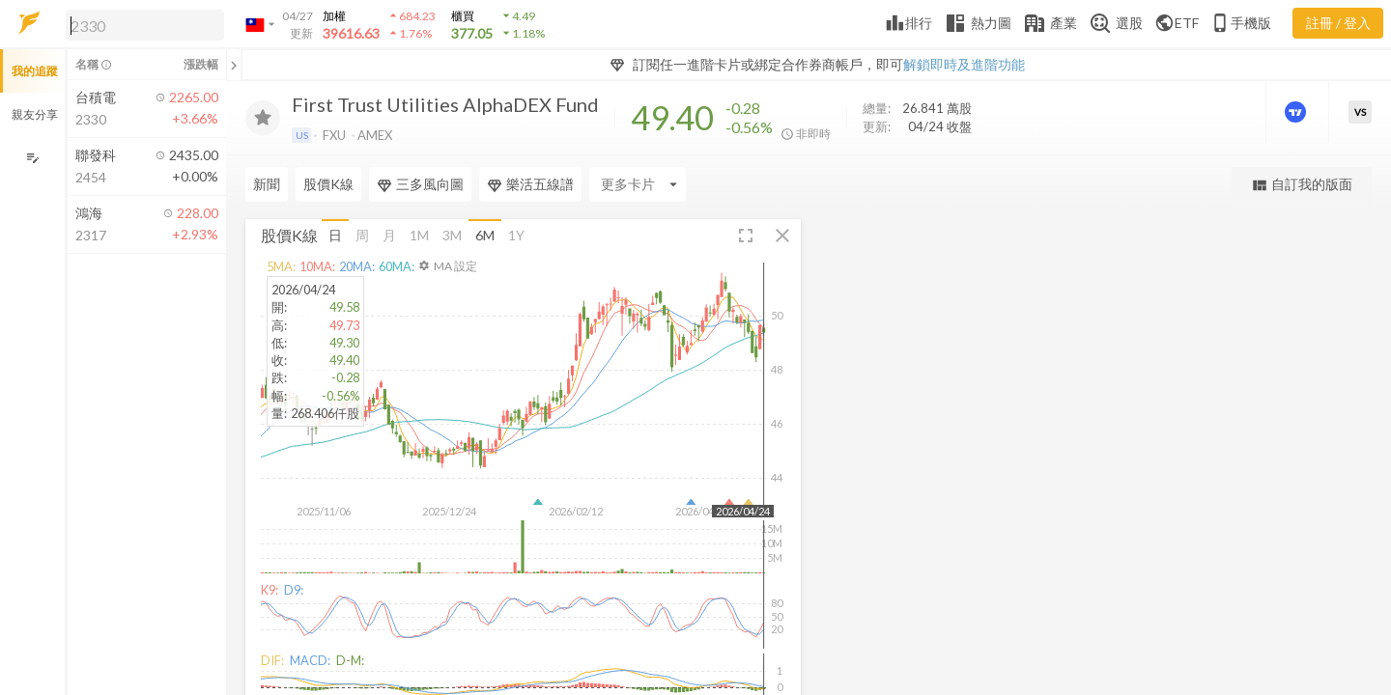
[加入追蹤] (262, 117)
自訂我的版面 (1301, 185)
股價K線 (328, 184)
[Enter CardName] (637, 184)
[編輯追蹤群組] (32, 158)
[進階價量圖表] (1297, 112)
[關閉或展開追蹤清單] (234, 64)
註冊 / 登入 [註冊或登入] (1338, 22)
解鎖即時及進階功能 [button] (964, 64)
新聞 (266, 184)
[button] (141, 24)
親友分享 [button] (35, 114)
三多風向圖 (420, 184)
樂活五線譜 (530, 184)
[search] (145, 25)
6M (485, 235)
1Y (516, 235)
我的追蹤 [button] (35, 71)
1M (419, 235)
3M (452, 235)
